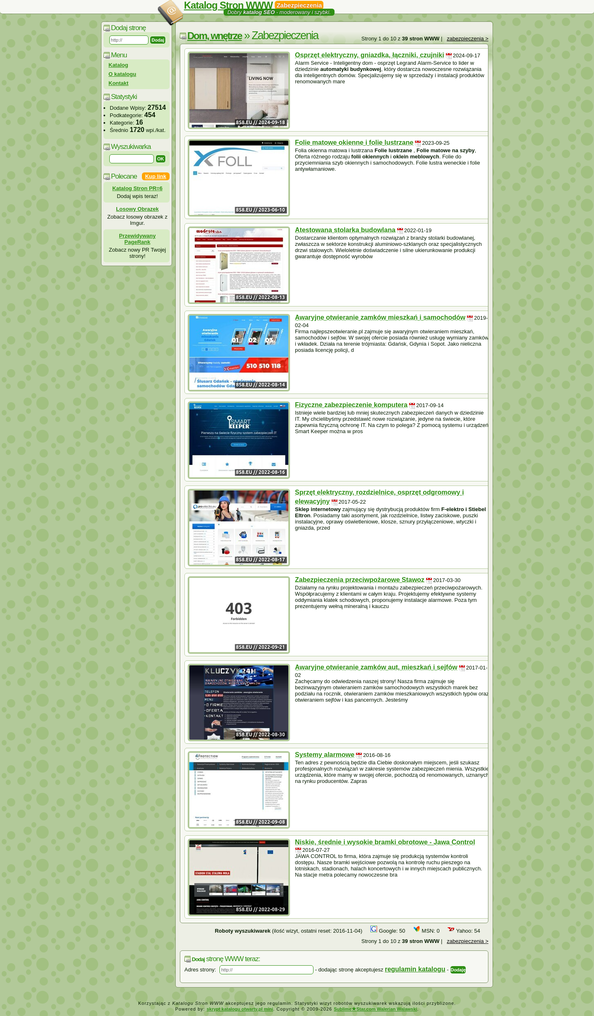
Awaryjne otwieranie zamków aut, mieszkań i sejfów (376, 667)
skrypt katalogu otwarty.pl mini (240, 1009)
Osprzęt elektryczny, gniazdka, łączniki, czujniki (369, 55)
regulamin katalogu (415, 969)
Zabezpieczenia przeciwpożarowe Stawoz (359, 579)
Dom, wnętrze (214, 35)
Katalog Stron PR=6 (137, 188)
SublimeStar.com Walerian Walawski (375, 1009)
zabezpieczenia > (467, 38)
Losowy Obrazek (137, 209)
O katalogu (122, 74)
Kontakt (118, 83)
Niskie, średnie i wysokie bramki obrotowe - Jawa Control (385, 842)
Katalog (118, 65)
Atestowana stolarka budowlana (345, 229)
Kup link (155, 176)
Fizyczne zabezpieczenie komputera (351, 404)
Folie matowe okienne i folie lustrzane (354, 142)
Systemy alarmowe (324, 754)
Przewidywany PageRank (137, 239)
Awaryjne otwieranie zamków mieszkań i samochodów (380, 317)
